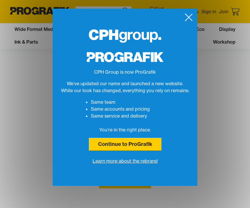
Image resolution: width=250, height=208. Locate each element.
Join (223, 11)
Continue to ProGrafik (125, 144)
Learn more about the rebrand (125, 161)
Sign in (208, 11)
